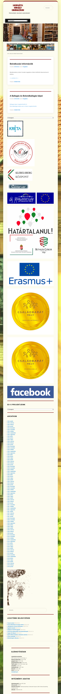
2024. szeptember (11, 451)
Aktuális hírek (17, 81)
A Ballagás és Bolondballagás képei (26, 96)
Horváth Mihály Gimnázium (18, 7)
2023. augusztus (11, 473)
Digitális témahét (11, 628)
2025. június (10, 438)
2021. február (10, 514)
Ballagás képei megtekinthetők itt (18, 104)
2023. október (10, 469)
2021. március (10, 513)
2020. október (10, 521)
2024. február (10, 463)
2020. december (11, 518)
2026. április (10, 421)
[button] (4, 32)
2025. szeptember (11, 432)
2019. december (11, 534)
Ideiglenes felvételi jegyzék (13, 629)
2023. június (10, 476)
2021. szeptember (11, 508)
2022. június (10, 494)
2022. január (10, 503)
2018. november (11, 554)
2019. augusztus (11, 541)
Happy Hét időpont (11, 633)
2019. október (10, 538)
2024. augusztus (11, 453)
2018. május (10, 559)
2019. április (10, 548)
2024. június (10, 456)
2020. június (10, 524)
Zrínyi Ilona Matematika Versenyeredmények (17, 631)
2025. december (11, 428)
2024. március (10, 461)
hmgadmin (25, 66)
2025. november (11, 429)
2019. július (10, 543)
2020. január (10, 533)
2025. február (10, 443)
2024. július (10, 454)
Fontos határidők (11, 636)
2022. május (10, 496)
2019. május (10, 546)
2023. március (10, 481)
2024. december (11, 446)
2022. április (10, 498)
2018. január (10, 566)
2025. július (10, 436)
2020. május (10, 526)
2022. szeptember (11, 491)
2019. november (11, 536)
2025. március (10, 441)
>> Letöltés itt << (14, 78)
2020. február (10, 531)
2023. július (10, 474)
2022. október (10, 489)
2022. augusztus (11, 493)
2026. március (10, 422)
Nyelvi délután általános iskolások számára (17, 634)
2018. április (10, 561)
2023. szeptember (11, 471)
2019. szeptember (11, 539)
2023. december (11, 466)
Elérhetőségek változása (13, 638)
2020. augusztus (11, 523)
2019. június (10, 544)
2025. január (10, 444)
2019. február (10, 551)
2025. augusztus (11, 434)
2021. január (10, 516)
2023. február (10, 483)
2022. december (11, 486)
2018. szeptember (11, 556)
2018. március (10, 563)
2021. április (10, 511)
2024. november (11, 448)
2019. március (10, 549)
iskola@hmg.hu (14, 671)
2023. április (10, 479)
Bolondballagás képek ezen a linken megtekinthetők (23, 106)
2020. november (11, 519)
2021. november (11, 504)
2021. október (10, 506)
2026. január (10, 426)
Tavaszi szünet (10, 623)
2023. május (10, 478)
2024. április (10, 459)
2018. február (10, 564)
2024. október (10, 449)
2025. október (10, 431)
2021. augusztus (11, 509)
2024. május (10, 458)
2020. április (10, 528)
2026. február (10, 424)
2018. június (10, 558)
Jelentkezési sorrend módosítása (15, 626)
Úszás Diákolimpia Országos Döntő (15, 624)
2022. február (10, 501)
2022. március (10, 499)
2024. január (10, 464)
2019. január (10, 553)
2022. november (11, 488)
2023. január (10, 484)
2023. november (11, 468)
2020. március (10, 529)
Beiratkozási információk (21, 64)
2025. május (10, 439)
